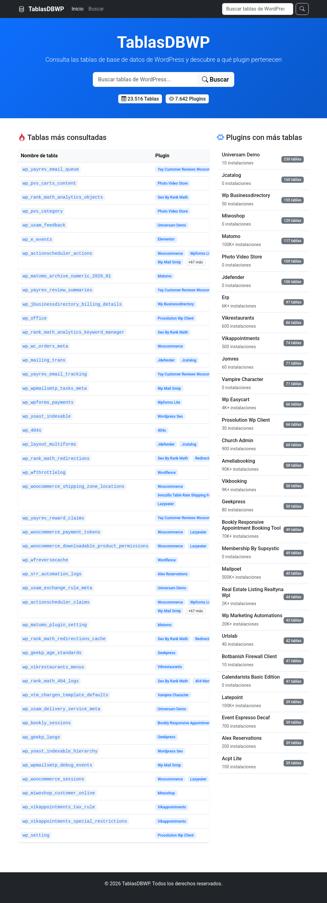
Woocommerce (170, 253)
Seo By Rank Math (173, 197)
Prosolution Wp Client (176, 318)
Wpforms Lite (201, 253)
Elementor (166, 239)
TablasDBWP (41, 9)
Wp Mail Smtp (169, 262)
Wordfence (167, 472)
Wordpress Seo (170, 416)
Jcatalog (189, 360)
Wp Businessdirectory (176, 304)
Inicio (77, 9)
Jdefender (166, 360)
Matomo (165, 276)
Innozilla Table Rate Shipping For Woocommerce (198, 495)
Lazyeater (166, 504)
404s (162, 430)
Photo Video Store (173, 183)
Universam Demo (172, 225)
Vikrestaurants (170, 667)
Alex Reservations (172, 574)
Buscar (96, 9)
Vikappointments (172, 807)
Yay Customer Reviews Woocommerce (190, 169)
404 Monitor (205, 681)
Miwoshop (166, 793)
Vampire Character (173, 695)
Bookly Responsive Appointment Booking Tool (196, 723)
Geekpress (166, 653)
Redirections (205, 458)
